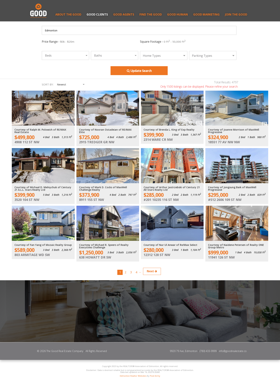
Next (156, 271)
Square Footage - (163, 41)
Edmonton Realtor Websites (133, 377)
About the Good (68, 14)
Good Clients (97, 14)
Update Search (139, 71)
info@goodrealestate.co (233, 352)
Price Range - (58, 41)
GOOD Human (177, 14)
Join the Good (236, 14)
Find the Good (150, 14)
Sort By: (48, 84)
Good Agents (123, 14)
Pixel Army (155, 377)
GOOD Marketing (206, 14)
